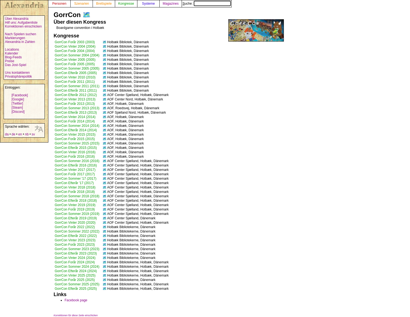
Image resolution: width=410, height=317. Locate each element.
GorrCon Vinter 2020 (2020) (75, 223)
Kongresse (126, 4)
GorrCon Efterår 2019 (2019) (76, 218)
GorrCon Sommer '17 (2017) (75, 179)
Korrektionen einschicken (23, 26)
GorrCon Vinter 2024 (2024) (75, 258)
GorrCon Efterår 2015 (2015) (76, 148)
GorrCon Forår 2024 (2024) (75, 262)
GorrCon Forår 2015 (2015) (75, 139)
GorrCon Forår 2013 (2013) (75, 104)
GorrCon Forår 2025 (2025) (75, 280)
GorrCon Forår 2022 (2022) (75, 227)
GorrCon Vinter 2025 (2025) (75, 275)
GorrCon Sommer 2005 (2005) (77, 68)
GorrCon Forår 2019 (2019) (75, 209)
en (20, 134)
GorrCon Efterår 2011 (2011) (76, 90)
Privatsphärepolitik (18, 76)
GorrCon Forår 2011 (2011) (75, 82)
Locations (12, 49)
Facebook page (76, 300)
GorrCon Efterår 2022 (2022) (76, 236)
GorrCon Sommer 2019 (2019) (77, 214)
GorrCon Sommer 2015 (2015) (77, 143)
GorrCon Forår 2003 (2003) (75, 42)
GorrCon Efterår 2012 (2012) (76, 95)
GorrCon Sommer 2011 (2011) (77, 86)
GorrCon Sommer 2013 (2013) (77, 108)
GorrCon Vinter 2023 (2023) (75, 240)
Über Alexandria (16, 19)
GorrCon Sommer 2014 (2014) (77, 126)
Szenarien (81, 4)
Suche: (206, 4)
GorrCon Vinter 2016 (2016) (75, 152)
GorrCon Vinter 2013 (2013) (75, 99)
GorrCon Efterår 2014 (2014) (76, 130)
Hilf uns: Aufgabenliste (21, 22)
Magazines (171, 4)
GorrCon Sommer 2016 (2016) (77, 161)
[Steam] (17, 108)
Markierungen (15, 38)
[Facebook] (20, 95)
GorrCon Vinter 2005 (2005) (75, 60)
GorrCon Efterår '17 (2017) (74, 183)
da (7, 134)
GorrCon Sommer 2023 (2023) (77, 249)
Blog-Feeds (13, 57)
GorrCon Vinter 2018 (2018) (75, 187)
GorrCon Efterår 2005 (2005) (76, 73)
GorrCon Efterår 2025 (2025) (76, 289)
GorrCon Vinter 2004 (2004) (75, 46)
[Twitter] (17, 103)
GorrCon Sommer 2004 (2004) (77, 55)
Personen (59, 4)
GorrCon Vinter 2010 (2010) (75, 77)
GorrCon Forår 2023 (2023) (75, 245)
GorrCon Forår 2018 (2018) (75, 192)
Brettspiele (104, 4)
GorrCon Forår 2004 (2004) (75, 51)
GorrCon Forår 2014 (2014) (75, 121)
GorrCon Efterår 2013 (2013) (76, 112)
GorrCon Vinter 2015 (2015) (75, 134)
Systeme (148, 4)
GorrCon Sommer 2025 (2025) (77, 284)
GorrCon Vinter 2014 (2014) (75, 117)
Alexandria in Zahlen (20, 42)
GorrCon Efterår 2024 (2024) (76, 271)
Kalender (11, 53)
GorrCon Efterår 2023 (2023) (76, 253)
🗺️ (86, 14)
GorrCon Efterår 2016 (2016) (76, 165)
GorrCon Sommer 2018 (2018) (77, 196)
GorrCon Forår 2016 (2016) (75, 156)
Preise (9, 61)
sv (33, 134)
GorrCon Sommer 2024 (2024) (77, 267)
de (13, 134)
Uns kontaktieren (17, 73)
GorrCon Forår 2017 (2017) (75, 174)
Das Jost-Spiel (15, 65)
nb (27, 134)
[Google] (18, 99)
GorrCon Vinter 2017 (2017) (75, 170)
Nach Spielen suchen (20, 34)
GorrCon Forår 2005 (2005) (75, 64)
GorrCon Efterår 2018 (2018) (76, 201)
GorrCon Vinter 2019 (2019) (75, 205)
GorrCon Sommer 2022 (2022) (77, 231)
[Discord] (18, 112)
